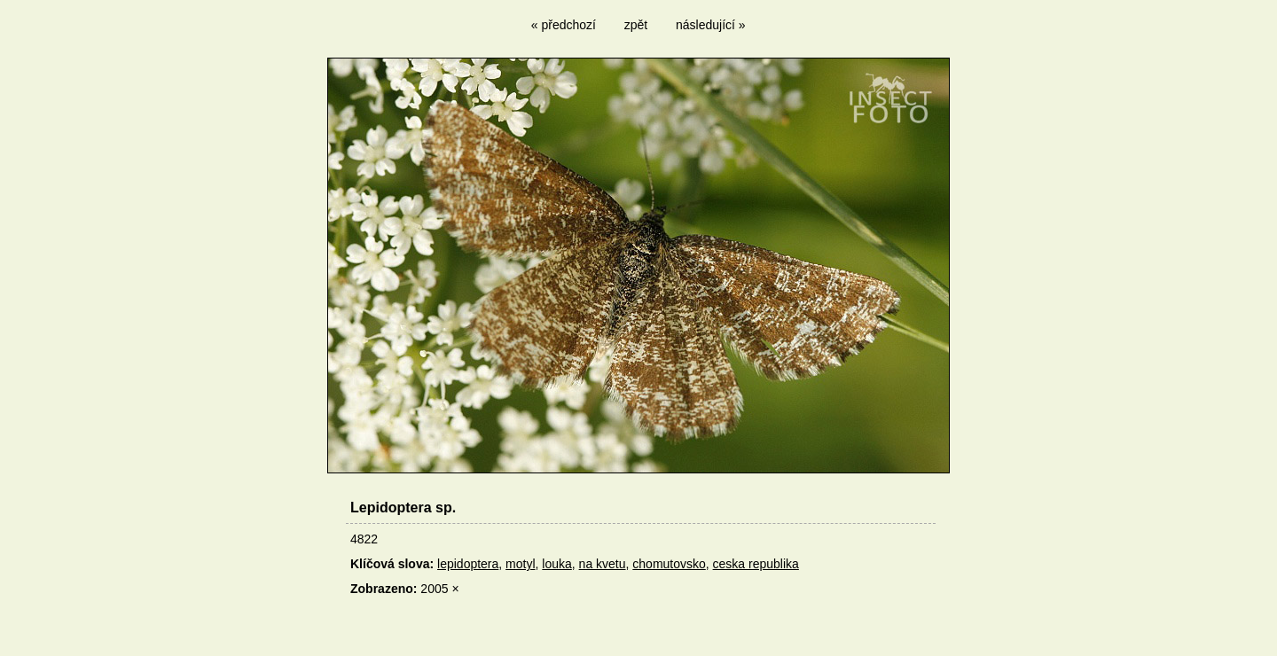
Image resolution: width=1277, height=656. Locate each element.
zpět (635, 25)
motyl (520, 564)
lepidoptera (467, 564)
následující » (711, 25)
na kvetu (602, 564)
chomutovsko (668, 564)
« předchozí (563, 25)
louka (556, 564)
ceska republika (756, 564)
